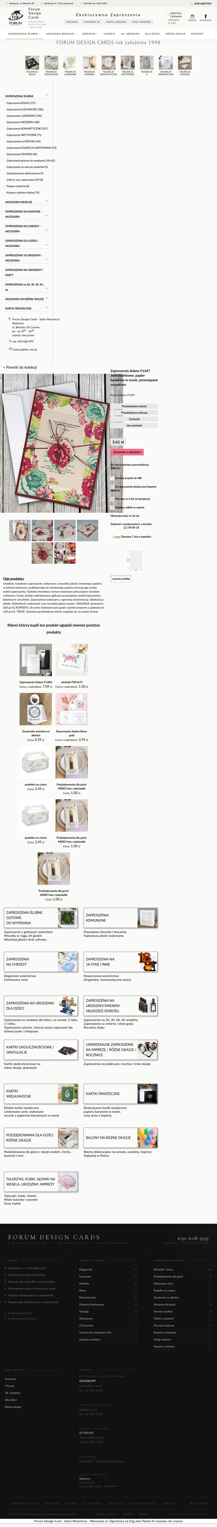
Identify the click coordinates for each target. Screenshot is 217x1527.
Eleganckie (108, 1269)
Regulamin (128, 1514)
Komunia (90, 33)
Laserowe (108, 1276)
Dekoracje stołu (183, 1283)
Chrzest (110, 33)
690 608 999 (201, 3)
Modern (108, 1283)
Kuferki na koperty (183, 1332)
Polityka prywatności (107, 1514)
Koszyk (192, 17)
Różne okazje (176, 33)
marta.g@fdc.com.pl (25, 349)
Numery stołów (183, 1311)
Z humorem (108, 1325)
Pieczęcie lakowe (183, 1325)
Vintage (108, 1311)
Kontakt (197, 33)
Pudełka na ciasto (183, 1290)
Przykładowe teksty (134, 406)
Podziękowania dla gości (183, 1276)
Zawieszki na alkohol (183, 1297)
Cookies (143, 1514)
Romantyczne (108, 1297)
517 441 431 (86, 1432)
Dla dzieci (152, 33)
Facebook (205, 17)
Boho (108, 1290)
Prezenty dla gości (183, 1304)
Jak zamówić (134, 425)
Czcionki (134, 419)
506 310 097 (86, 1461)
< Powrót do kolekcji (20, 367)
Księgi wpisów (183, 1339)
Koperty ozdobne (108, 1339)
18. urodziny (130, 33)
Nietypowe (108, 1318)
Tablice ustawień (183, 1318)
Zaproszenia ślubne (24, 33)
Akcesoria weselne (61, 33)
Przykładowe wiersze (134, 412)
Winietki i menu (183, 1269)
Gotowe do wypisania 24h (108, 1332)
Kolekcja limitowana (108, 1304)
